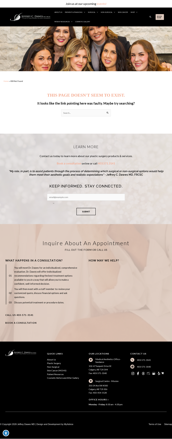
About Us (51, 360)
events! (102, 4)
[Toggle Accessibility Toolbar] (6, 433)
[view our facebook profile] (138, 374)
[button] (84, 12)
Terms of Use (154, 424)
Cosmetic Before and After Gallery (63, 378)
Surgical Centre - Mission (107, 381)
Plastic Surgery (54, 363)
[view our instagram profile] (132, 374)
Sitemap (168, 424)
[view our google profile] (153, 374)
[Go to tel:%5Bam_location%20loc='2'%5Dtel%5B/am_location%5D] (148, 360)
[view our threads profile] (143, 374)
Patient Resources (55, 374)
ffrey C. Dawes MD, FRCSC (126, 174)
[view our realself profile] (148, 374)
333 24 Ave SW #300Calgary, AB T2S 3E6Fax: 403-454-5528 (98, 389)
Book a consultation (69, 163)
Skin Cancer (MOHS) (56, 371)
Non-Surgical (53, 367)
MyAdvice (69, 424)
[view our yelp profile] (159, 374)
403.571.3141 (106, 163)
